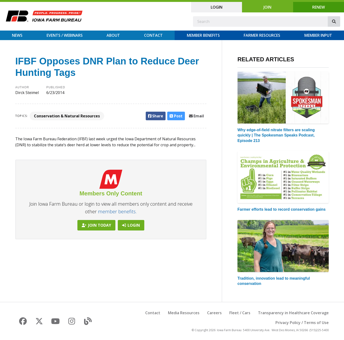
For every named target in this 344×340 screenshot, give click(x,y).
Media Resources (183, 312)
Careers (214, 312)
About (113, 35)
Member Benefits (203, 35)
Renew (318, 7)
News (17, 35)
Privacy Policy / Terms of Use (302, 322)
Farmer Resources (262, 35)
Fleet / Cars (239, 312)
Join (267, 7)
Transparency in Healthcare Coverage (293, 312)
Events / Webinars (65, 35)
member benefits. (117, 211)
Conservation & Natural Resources (67, 116)
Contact (153, 35)
